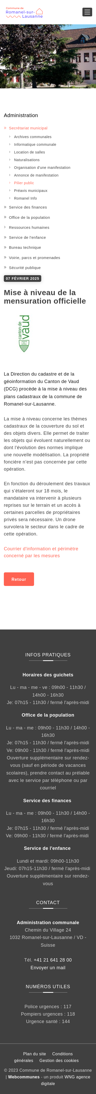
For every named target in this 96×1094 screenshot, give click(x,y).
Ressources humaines (29, 227)
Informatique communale (35, 144)
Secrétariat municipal (28, 128)
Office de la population (29, 217)
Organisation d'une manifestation (42, 168)
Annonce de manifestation (36, 175)
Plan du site (34, 1054)
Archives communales (32, 137)
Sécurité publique (25, 267)
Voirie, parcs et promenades (34, 257)
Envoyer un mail (48, 967)
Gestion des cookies (59, 1060)
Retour (19, 579)
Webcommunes (24, 1077)
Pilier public (24, 183)
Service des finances (28, 207)
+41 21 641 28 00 (53, 960)
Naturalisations (27, 160)
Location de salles (29, 152)
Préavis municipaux (30, 191)
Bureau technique (25, 247)
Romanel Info (25, 198)
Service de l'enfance (27, 237)
